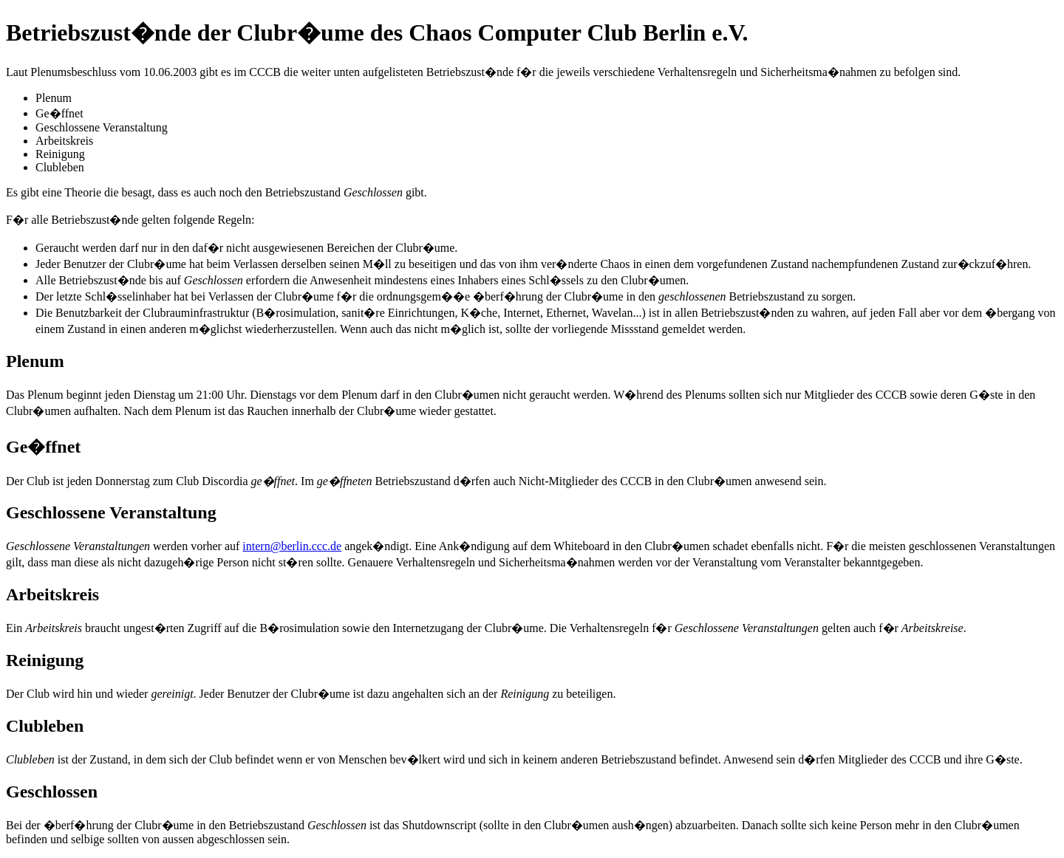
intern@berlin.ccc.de (291, 546)
